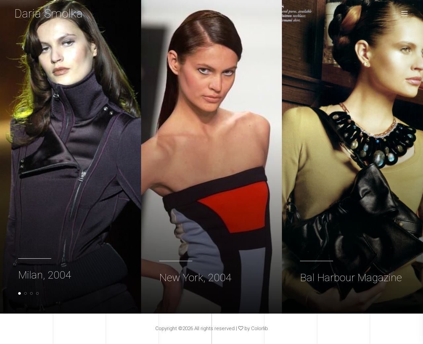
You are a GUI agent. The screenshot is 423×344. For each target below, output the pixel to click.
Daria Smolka (49, 14)
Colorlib (259, 329)
